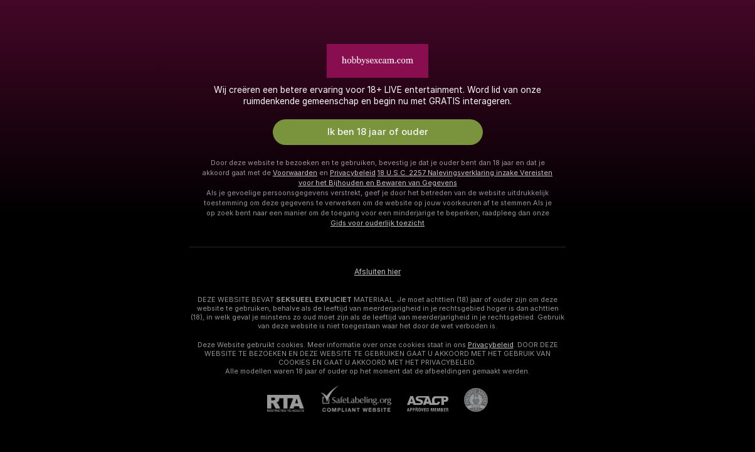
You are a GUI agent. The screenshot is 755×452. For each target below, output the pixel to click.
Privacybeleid (353, 172)
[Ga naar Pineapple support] (468, 400)
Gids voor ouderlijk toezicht (377, 222)
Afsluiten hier (377, 271)
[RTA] (293, 403)
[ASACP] (419, 404)
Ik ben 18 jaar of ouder (377, 131)
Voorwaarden (295, 172)
